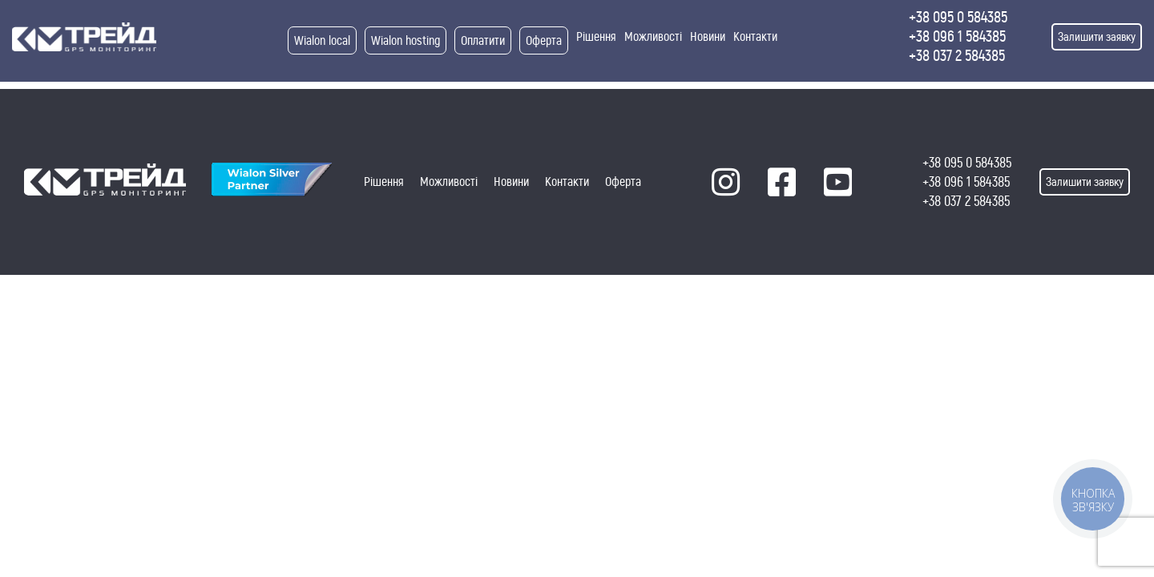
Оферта (544, 40)
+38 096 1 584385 (957, 36)
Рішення (596, 36)
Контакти (755, 36)
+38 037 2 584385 (957, 56)
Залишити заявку (1097, 37)
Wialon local (322, 40)
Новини (707, 36)
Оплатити (483, 40)
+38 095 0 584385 (958, 17)
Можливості (653, 36)
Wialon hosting (405, 40)
